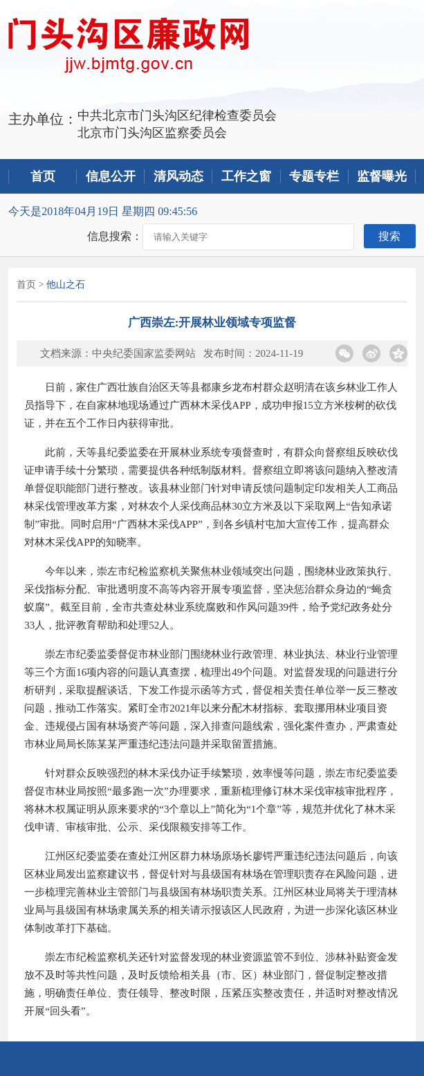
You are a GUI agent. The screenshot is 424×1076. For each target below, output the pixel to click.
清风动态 (178, 176)
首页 (42, 176)
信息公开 (111, 176)
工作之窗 (246, 176)
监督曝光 (382, 176)
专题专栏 (314, 176)
